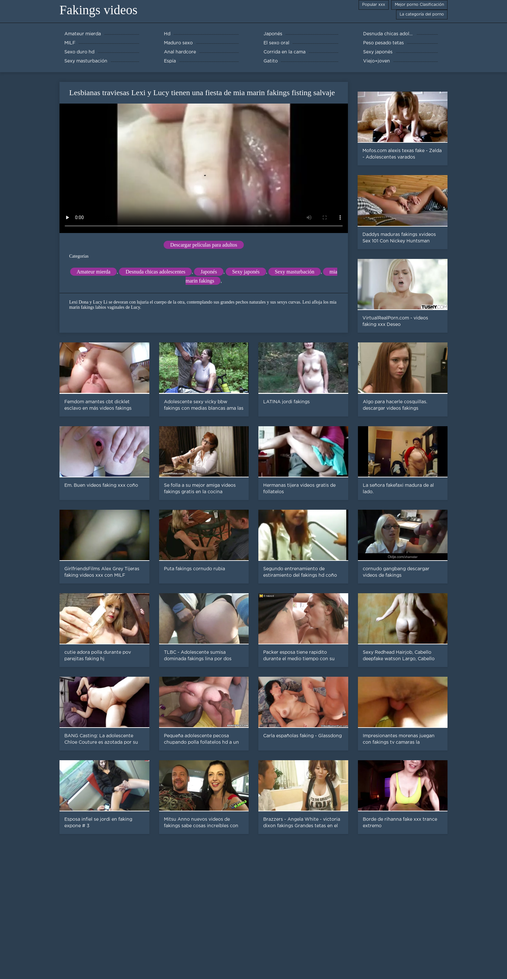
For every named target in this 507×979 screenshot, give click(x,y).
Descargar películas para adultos (203, 245)
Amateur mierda (93, 271)
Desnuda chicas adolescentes (155, 271)
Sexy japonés (246, 271)
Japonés (208, 271)
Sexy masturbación (294, 271)
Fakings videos (98, 10)
